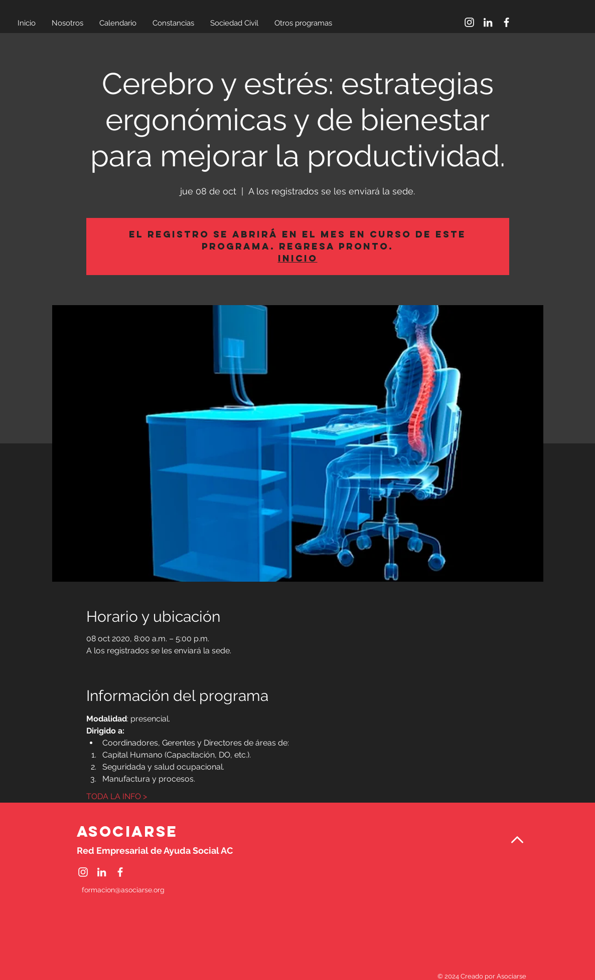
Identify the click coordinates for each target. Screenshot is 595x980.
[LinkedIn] (488, 22)
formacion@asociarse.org (123, 890)
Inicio (298, 258)
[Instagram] (469, 22)
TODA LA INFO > (116, 796)
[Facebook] (506, 22)
